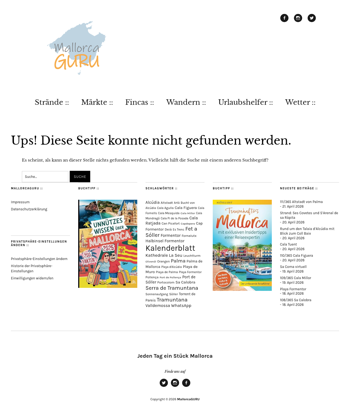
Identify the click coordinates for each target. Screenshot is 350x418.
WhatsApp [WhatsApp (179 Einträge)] (181, 305)
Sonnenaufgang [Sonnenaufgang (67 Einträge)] (156, 294)
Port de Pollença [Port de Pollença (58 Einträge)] (170, 277)
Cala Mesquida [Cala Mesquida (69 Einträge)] (169, 213)
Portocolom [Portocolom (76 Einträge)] (165, 282)
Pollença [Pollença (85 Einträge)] (152, 277)
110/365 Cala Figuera (296, 255)
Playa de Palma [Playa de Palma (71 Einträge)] (167, 272)
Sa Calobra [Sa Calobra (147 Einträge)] (186, 282)
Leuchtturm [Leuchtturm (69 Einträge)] (191, 256)
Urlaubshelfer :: (245, 102)
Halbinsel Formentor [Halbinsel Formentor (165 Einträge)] (165, 240)
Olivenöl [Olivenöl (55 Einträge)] (150, 261)
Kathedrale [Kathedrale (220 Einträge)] (156, 255)
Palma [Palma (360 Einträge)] (178, 261)
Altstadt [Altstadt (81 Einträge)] (167, 203)
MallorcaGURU (188, 399)
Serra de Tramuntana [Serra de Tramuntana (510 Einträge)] (171, 288)
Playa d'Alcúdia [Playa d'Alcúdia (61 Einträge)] (171, 267)
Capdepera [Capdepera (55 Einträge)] (188, 223)
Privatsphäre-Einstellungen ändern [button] (39, 259)
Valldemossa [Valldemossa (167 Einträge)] (157, 305)
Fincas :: (139, 102)
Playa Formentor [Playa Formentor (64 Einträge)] (190, 272)
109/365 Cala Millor (295, 278)
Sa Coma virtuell (293, 267)
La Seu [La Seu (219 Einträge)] (175, 255)
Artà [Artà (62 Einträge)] (177, 203)
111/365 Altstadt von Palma (301, 202)
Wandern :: (186, 102)
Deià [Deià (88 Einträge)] (168, 229)
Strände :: (52, 102)
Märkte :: (97, 102)
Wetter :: (300, 102)
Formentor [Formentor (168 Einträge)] (170, 235)
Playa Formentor (293, 289)
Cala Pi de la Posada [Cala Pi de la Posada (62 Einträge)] (174, 218)
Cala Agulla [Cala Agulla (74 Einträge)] (165, 208)
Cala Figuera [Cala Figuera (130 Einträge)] (186, 207)
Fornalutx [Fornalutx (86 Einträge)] (189, 236)
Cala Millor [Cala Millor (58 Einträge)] (187, 213)
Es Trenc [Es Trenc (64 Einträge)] (178, 229)
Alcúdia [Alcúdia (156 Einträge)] (152, 202)
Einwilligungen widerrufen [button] (32, 278)
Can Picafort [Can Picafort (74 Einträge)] (171, 223)
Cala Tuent (288, 244)
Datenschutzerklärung (29, 209)
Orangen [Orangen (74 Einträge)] (163, 261)
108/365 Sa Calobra (295, 300)
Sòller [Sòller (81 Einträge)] (173, 294)
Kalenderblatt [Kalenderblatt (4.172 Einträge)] (170, 248)
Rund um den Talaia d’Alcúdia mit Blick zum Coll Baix (307, 231)
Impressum (20, 202)
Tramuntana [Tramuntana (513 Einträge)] (172, 299)
